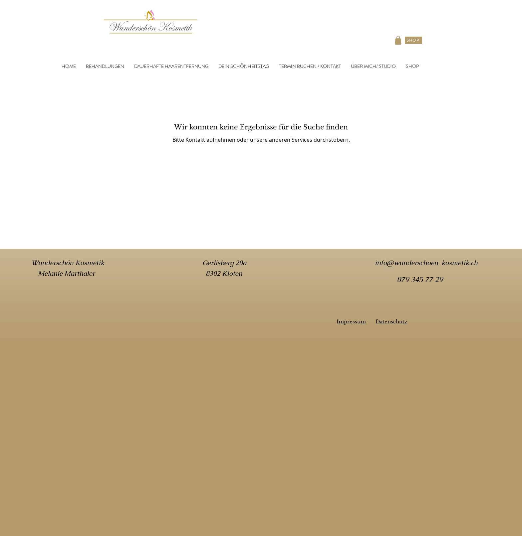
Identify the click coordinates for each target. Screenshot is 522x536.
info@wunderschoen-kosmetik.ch (426, 263)
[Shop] (398, 40)
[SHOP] (413, 40)
